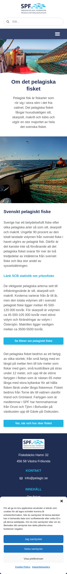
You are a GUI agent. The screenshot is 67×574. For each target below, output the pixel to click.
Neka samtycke (33, 548)
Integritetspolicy (41, 567)
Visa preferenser (33, 558)
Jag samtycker (33, 539)
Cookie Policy (22, 567)
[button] (61, 501)
